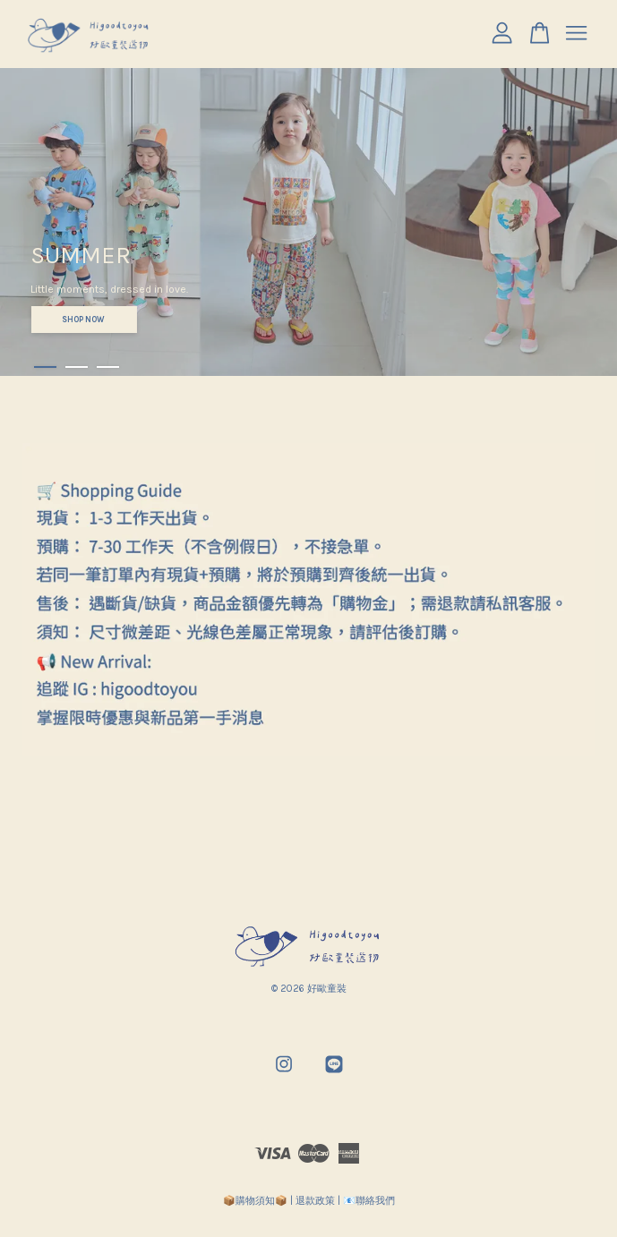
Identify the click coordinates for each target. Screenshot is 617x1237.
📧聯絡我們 (369, 1201)
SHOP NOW (83, 319)
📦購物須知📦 (255, 1201)
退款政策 (315, 1201)
